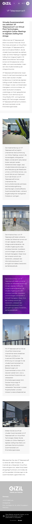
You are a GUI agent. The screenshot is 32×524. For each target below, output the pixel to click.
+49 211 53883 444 (8, 500)
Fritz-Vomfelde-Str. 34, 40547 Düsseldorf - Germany (16, 506)
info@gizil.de (6, 503)
